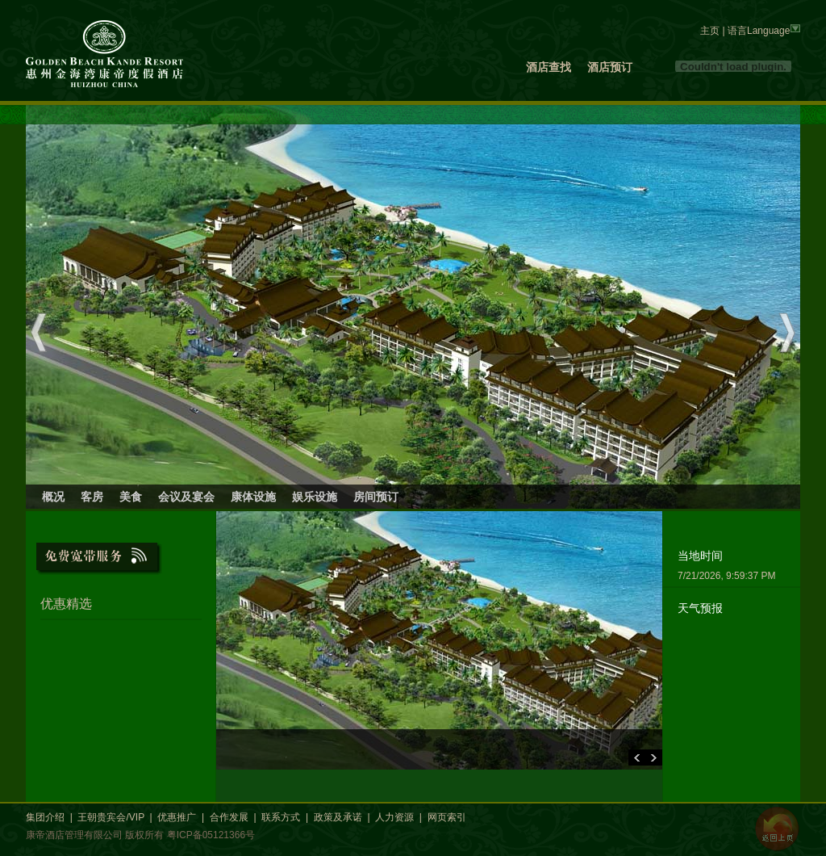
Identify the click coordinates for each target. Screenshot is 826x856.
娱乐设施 (314, 496)
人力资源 (394, 817)
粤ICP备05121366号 (211, 835)
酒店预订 (609, 67)
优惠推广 (176, 817)
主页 (710, 30)
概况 (53, 496)
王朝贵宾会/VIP (110, 817)
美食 (130, 496)
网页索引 (447, 817)
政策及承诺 (338, 817)
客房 (92, 496)
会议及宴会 (186, 496)
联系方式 (280, 817)
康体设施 (253, 496)
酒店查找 (548, 67)
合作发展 (229, 817)
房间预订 (375, 496)
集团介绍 (45, 817)
